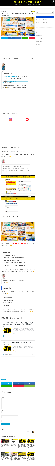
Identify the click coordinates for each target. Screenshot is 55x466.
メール (2, 414)
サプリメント (21, 4)
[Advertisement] (18, 48)
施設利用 (34, 4)
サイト (2, 419)
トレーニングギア (26, 4)
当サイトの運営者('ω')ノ (41, 22)
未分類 (38, 43)
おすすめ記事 (38, 4)
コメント (3, 397)
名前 (2, 410)
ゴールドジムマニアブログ (27, 2)
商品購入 (31, 4)
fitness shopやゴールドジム (10, 76)
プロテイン (16, 4)
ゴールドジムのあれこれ (41, 19)
